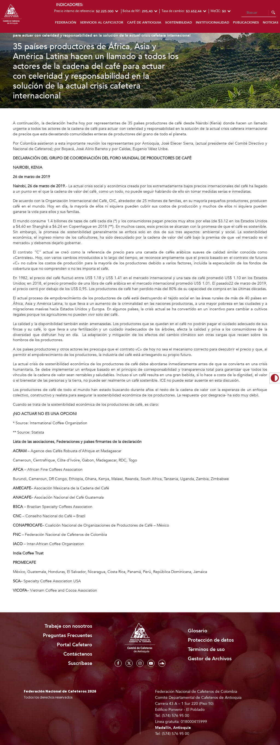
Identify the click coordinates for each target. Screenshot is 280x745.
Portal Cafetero (74, 644)
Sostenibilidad (178, 22)
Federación (65, 22)
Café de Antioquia (144, 22)
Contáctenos (77, 654)
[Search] (258, 13)
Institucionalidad (212, 22)
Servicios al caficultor (101, 22)
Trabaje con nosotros (68, 626)
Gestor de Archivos (210, 658)
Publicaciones (246, 22)
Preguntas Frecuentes (67, 635)
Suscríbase (80, 663)
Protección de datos (211, 640)
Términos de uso (206, 649)
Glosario (197, 630)
